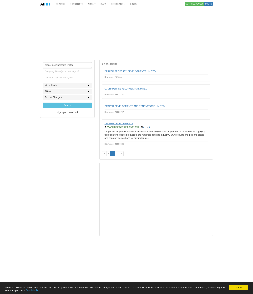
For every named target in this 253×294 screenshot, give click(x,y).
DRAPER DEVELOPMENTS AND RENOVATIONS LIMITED (135, 106)
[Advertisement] (126, 33)
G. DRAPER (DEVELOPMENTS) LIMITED (126, 88)
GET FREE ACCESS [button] (195, 4)
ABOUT (92, 4)
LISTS (134, 4)
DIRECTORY (76, 4)
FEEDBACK (118, 4)
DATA (103, 4)
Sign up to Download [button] (67, 112)
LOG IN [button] (208, 4)
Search (67, 105)
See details (32, 290)
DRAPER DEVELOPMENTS (119, 123)
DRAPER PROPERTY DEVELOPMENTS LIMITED (130, 71)
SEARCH (60, 4)
